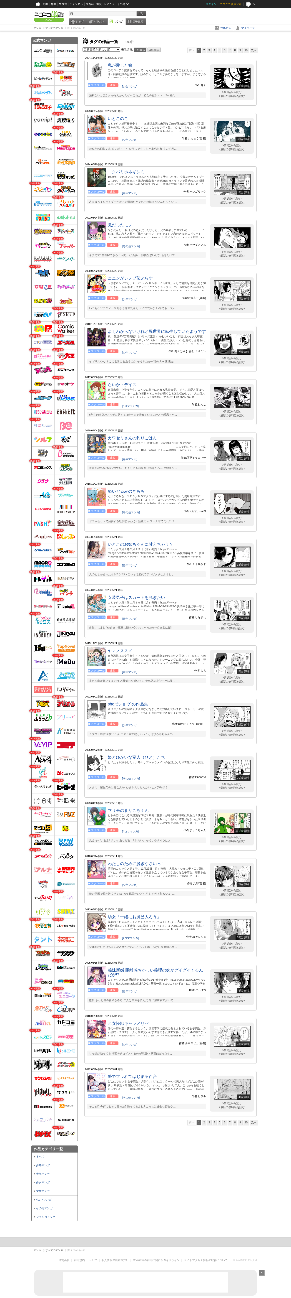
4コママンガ (43, 1199)
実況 (99, 4)
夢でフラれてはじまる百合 (132, 1076)
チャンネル (76, 4)
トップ (79, 21)
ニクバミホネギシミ (126, 172)
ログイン (211, 4)
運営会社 (64, 1260)
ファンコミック (45, 1217)
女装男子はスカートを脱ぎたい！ (138, 597)
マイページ (248, 28)
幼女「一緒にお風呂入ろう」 (134, 917)
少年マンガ (43, 1165)
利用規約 (79, 1260)
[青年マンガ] (129, 193)
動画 (45, 4)
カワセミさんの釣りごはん (132, 438)
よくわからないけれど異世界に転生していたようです (157, 331)
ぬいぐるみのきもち (126, 491)
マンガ (118, 21)
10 (246, 50)
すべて (40, 1156)
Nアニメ (109, 4)
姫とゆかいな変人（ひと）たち (136, 757)
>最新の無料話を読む (232, 96)
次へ (254, 50)
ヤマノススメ (120, 651)
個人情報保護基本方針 (115, 1260)
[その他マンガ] (131, 246)
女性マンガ (43, 1191)
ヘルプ (93, 1260)
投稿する (225, 28)
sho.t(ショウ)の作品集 (128, 704)
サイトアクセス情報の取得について (206, 1260)
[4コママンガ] (130, 405)
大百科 (90, 4)
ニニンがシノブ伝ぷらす (130, 278)
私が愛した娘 (120, 65)
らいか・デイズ (122, 384)
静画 (53, 4)
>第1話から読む (232, 92)
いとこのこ (118, 118)
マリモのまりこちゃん (128, 810)
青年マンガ (43, 1174)
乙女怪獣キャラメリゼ (128, 1023)
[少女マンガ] (129, 86)
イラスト (99, 21)
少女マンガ (43, 1182)
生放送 (63, 4)
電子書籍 (137, 21)
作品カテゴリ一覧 (48, 1149)
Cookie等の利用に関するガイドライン (156, 1260)
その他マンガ (44, 1208)
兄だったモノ (120, 225)
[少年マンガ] (129, 139)
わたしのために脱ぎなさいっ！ (136, 863)
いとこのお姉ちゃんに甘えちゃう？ (140, 544)
